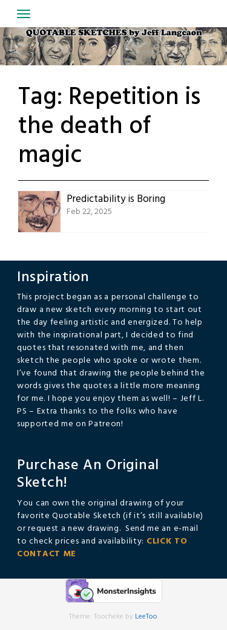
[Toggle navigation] (24, 14)
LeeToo (146, 617)
